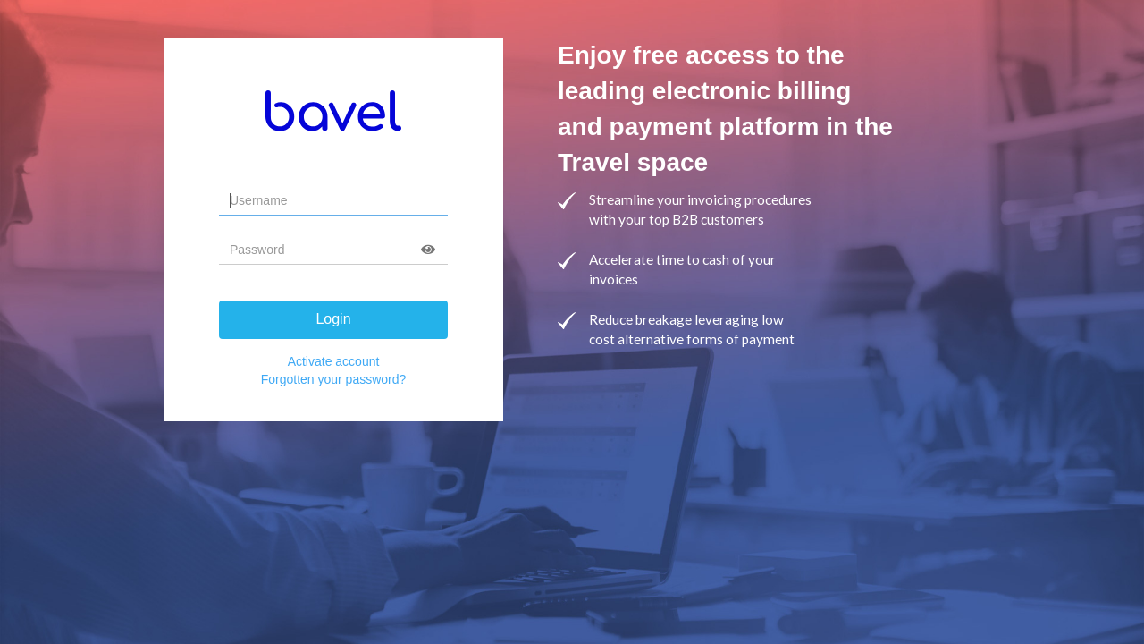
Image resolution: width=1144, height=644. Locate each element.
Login (332, 318)
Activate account (334, 361)
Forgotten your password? (334, 379)
